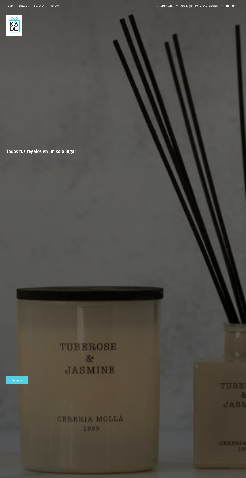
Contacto (54, 6)
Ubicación (39, 6)
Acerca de (24, 6)
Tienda (9, 6)
